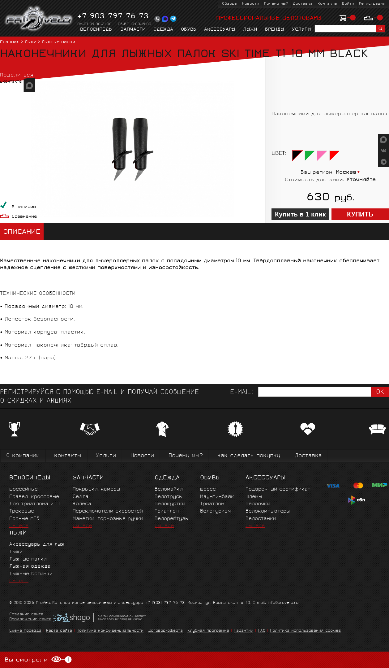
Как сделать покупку (248, 456)
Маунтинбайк (217, 497)
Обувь (188, 30)
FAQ (261, 631)
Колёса (82, 504)
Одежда (163, 30)
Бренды (274, 30)
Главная (9, 42)
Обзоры (229, 4)
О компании (23, 456)
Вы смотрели (38, 659)
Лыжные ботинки (31, 574)
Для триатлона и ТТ (35, 504)
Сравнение (24, 217)
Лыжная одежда (30, 566)
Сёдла (80, 497)
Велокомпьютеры (268, 511)
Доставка (303, 4)
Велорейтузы (172, 519)
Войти (348, 4)
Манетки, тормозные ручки (108, 519)
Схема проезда (25, 631)
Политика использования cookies (305, 631)
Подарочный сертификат (278, 489)
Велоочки (258, 504)
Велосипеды (96, 30)
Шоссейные (23, 489)
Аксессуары (219, 30)
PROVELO (39, 18)
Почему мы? (276, 4)
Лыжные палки (58, 42)
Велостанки (261, 519)
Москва (346, 172)
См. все (18, 526)
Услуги (301, 30)
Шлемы (254, 497)
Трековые (21, 511)
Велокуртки (170, 504)
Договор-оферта (165, 631)
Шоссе (208, 489)
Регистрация (372, 4)
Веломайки (169, 489)
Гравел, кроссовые (34, 497)
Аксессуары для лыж (37, 544)
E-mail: (241, 392)
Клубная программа (208, 631)
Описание (22, 232)
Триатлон (167, 511)
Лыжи (250, 30)
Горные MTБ (24, 519)
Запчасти (133, 30)
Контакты (327, 4)
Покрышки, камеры (96, 489)
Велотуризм (215, 511)
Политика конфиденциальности (110, 631)
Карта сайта (59, 631)
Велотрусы (168, 497)
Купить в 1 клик (300, 214)
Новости (250, 4)
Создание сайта (26, 614)
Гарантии (243, 631)
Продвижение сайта (30, 619)
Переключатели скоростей (108, 511)
